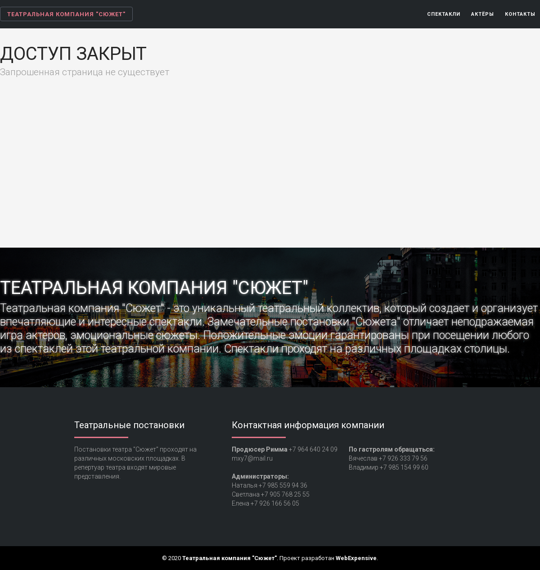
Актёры (482, 14)
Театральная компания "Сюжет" (66, 14)
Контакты (520, 14)
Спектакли (443, 14)
